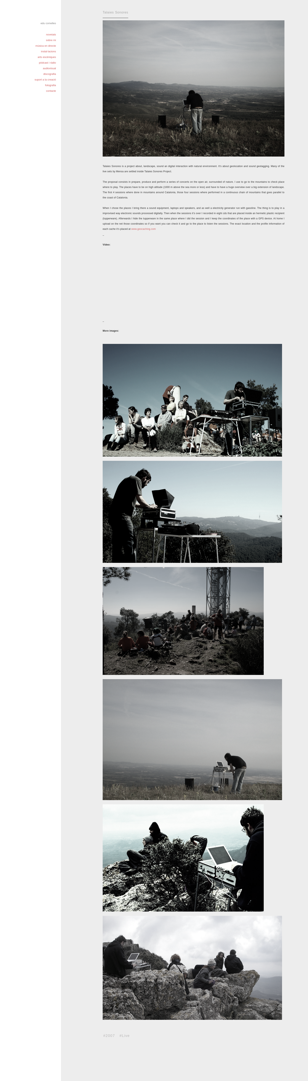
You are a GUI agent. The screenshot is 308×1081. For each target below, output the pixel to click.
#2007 (109, 1036)
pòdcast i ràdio (47, 62)
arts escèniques (47, 57)
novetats (51, 34)
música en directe (45, 45)
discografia (49, 73)
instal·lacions (48, 51)
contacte (51, 90)
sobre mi (51, 40)
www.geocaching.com (143, 229)
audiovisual (49, 68)
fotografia (50, 85)
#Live (125, 1036)
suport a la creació (45, 79)
